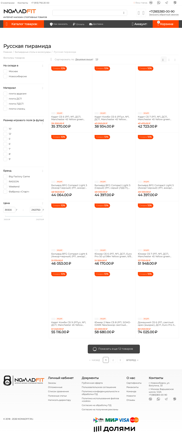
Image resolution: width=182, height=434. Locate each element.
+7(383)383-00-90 (162, 11)
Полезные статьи (57, 395)
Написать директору (59, 400)
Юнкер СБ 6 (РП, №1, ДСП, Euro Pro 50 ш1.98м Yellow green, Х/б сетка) (113, 255)
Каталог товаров (24, 24)
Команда (131, 391)
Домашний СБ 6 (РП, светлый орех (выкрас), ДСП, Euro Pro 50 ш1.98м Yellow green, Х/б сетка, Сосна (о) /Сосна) (157, 324)
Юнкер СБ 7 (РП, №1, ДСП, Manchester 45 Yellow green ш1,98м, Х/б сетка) (154, 255)
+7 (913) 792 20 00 (40, 2)
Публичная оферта (92, 383)
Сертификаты (133, 383)
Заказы (52, 383)
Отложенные (55, 387)
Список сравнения (58, 391)
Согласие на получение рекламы (100, 409)
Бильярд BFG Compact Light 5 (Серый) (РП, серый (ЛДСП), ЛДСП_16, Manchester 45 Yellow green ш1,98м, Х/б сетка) (113, 186)
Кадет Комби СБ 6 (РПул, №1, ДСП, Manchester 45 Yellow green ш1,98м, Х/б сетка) (112, 118)
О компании (7, 2)
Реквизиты (132, 387)
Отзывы (130, 400)
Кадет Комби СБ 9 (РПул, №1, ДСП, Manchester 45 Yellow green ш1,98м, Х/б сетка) (68, 324)
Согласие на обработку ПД (96, 405)
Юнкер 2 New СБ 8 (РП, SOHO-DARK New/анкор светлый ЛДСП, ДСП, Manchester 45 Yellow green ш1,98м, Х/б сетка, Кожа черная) (113, 324)
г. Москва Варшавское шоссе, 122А (161, 390)
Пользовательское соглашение (99, 387)
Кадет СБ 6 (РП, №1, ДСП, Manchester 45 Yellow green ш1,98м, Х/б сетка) (67, 118)
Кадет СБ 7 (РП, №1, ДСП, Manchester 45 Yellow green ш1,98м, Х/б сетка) (154, 118)
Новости (131, 395)
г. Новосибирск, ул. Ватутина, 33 (159, 384)
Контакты (23, 2)
